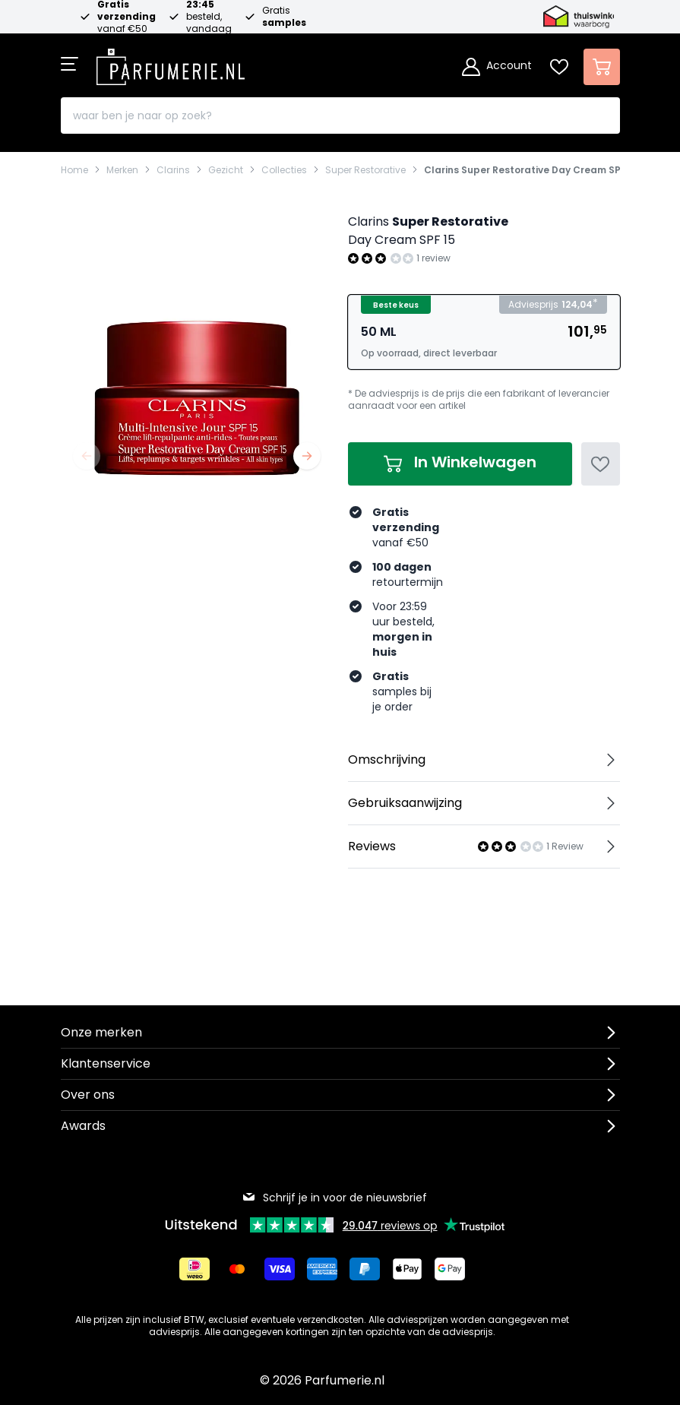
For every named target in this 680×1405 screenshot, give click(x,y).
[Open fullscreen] (197, 346)
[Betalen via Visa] (279, 1269)
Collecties (284, 170)
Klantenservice (105, 1063)
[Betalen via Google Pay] (450, 1269)
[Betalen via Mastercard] (237, 1269)
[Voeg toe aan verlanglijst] (600, 464)
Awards (83, 1125)
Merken (122, 170)
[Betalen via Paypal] (364, 1269)
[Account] (497, 67)
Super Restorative (365, 170)
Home (74, 170)
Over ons (88, 1094)
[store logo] (170, 62)
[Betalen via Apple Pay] (407, 1269)
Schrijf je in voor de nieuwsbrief (334, 1197)
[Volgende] (307, 456)
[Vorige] (86, 456)
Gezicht (225, 170)
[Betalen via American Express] (322, 1269)
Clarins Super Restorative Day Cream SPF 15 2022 (543, 170)
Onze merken (101, 1032)
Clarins (173, 170)
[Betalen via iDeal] (194, 1269)
